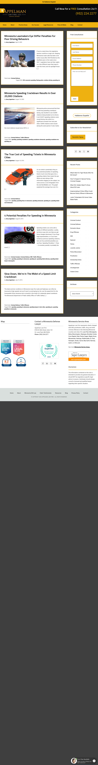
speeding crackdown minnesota (36, 139)
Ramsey (92, 340)
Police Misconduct (75, 252)
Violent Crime (74, 271)
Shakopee (84, 334)
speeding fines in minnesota (24, 200)
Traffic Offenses (25, 137)
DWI (31, 257)
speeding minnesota (37, 200)
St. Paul (92, 338)
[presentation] (82, 91)
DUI (24, 80)
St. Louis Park (84, 332)
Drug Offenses (74, 232)
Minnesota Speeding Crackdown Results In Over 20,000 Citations (30, 94)
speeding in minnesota (23, 259)
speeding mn (56, 80)
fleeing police (40, 80)
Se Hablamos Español (49, 2)
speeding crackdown (22, 139)
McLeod (77, 343)
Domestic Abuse (75, 228)
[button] (2, 10)
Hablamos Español (82, 115)
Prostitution (73, 256)
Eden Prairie (80, 336)
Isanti (70, 343)
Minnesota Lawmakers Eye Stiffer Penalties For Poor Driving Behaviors (29, 37)
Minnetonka (72, 338)
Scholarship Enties (75, 260)
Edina (70, 334)
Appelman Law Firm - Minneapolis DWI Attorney (14, 12)
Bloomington (76, 334)
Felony (72, 244)
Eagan (86, 336)
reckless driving (48, 80)
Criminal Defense (15, 78)
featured (72, 240)
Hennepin (71, 340)
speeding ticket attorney (43, 259)
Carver (81, 340)
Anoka (77, 340)
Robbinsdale (86, 338)
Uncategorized (74, 267)
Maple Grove (92, 336)
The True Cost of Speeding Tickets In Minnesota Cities (30, 155)
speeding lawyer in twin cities (37, 307)
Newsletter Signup (77, 137)
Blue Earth (87, 340)
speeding (14, 139)
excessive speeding (30, 80)
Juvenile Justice (75, 248)
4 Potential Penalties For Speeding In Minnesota (30, 215)
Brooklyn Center (92, 334)
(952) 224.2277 (43, 334)
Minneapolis (93, 332)
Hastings (79, 338)
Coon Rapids (72, 336)
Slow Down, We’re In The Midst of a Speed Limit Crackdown (30, 275)
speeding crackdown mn (52, 139)
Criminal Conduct (15, 257)
